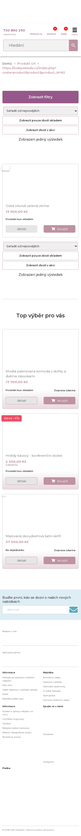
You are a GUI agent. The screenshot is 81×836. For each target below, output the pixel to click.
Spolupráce (49, 695)
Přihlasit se (36, 34)
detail (21, 229)
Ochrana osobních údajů (56, 700)
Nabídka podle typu (13, 698)
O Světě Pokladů (52, 691)
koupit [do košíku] (62, 229)
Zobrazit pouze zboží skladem (40, 120)
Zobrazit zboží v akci (40, 130)
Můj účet (7, 685)
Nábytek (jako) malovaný (15, 728)
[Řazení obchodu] (40, 111)
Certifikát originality (13, 719)
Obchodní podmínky (54, 686)
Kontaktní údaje (51, 677)
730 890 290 (14, 30)
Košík (64, 34)
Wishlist (51, 34)
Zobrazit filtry (40, 97)
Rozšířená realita (11, 737)
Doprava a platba (52, 682)
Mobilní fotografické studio (16, 732)
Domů (7, 63)
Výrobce (6, 723)
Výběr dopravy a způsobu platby (19, 689)
